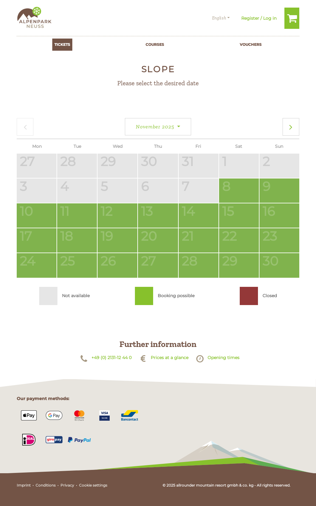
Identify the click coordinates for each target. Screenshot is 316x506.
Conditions (46, 485)
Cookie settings (93, 485)
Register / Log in (258, 18)
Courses (155, 44)
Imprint (24, 485)
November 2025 (156, 126)
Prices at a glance (169, 357)
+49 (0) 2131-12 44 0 (111, 357)
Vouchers (251, 44)
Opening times (223, 357)
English (219, 18)
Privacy (67, 485)
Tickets (62, 44)
